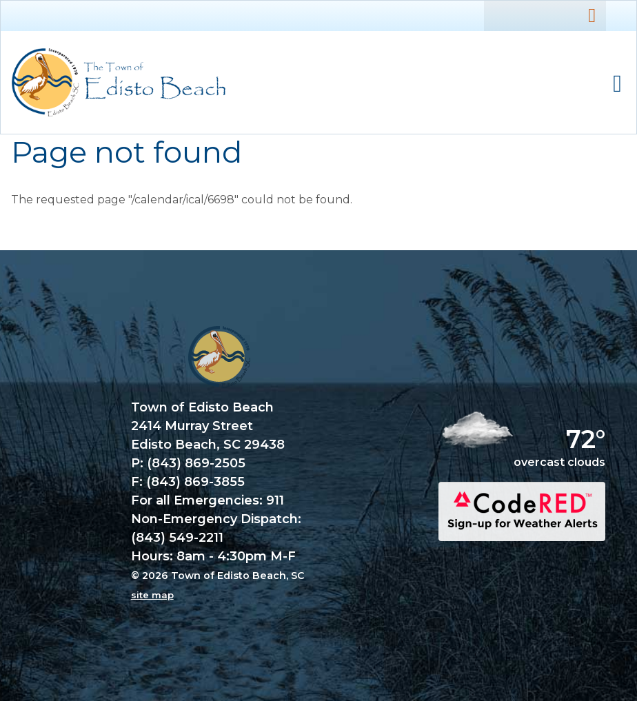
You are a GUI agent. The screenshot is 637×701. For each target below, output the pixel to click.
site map (152, 594)
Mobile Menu (617, 84)
